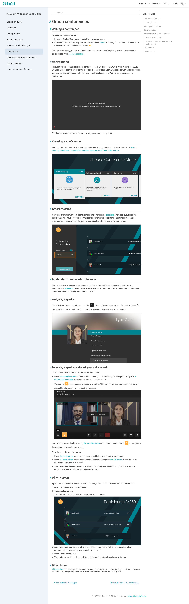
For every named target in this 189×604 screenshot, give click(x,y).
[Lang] (183, 3)
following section (76, 54)
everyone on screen (98, 150)
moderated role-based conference (74, 150)
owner (102, 42)
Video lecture (57, 569)
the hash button (66, 456)
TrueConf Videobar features (19, 69)
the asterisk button (68, 376)
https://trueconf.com (137, 596)
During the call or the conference (21, 57)
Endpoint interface (15, 39)
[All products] (144, 3)
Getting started (13, 33)
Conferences (12, 51)
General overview (14, 22)
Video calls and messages (18, 45)
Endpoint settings (14, 63)
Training (165, 3)
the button (116, 460)
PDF (177, 3)
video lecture (113, 150)
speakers (110, 215)
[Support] (156, 3)
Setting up (11, 28)
